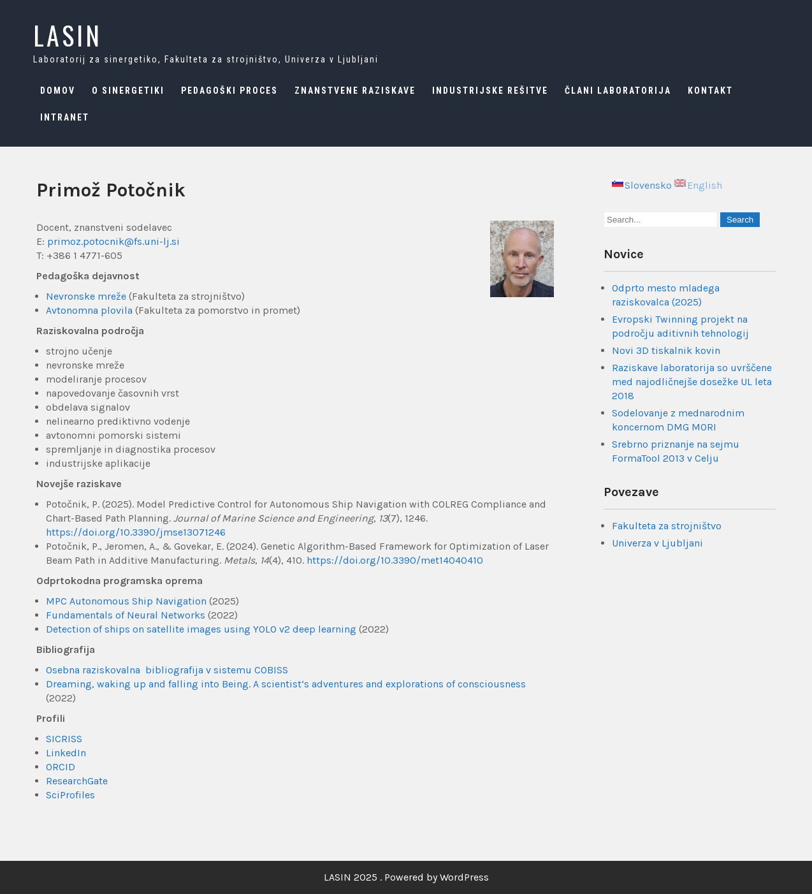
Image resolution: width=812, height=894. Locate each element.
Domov (57, 90)
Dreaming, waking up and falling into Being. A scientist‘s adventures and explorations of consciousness (286, 684)
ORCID (60, 767)
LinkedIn (66, 753)
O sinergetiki (128, 90)
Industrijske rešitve (490, 90)
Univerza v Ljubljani (657, 543)
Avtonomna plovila (89, 310)
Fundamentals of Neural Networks (125, 615)
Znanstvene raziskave (355, 90)
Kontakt (710, 90)
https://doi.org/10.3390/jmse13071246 (136, 532)
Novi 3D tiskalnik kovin (666, 350)
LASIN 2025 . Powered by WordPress (406, 877)
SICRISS (64, 739)
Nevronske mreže (86, 296)
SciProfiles (70, 795)
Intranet (64, 117)
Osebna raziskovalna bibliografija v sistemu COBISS (167, 670)
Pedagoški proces (229, 90)
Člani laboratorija (618, 90)
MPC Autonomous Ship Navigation (126, 601)
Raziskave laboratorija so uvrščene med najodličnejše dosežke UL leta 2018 (692, 382)
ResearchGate (77, 781)
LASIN (67, 35)
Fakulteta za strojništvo (666, 526)
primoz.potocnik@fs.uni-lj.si (113, 241)
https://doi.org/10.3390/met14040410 (395, 560)
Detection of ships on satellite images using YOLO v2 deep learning (201, 629)
